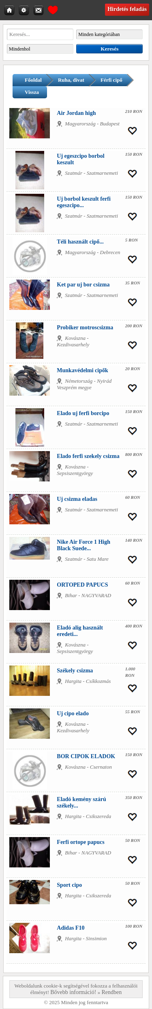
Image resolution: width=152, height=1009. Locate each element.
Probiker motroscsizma (85, 327)
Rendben (111, 992)
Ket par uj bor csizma (83, 285)
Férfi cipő (111, 80)
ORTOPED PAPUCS (82, 585)
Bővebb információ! (73, 992)
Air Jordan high (76, 113)
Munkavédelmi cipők (82, 370)
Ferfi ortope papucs (80, 842)
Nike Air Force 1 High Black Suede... (83, 545)
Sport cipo (69, 885)
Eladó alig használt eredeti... (80, 631)
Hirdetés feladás (127, 9)
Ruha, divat (71, 80)
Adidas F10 (70, 928)
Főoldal (33, 80)
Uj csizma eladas (77, 499)
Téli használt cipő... (80, 242)
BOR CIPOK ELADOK (86, 756)
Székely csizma (75, 671)
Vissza (32, 92)
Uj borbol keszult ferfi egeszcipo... (84, 202)
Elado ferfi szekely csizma (88, 456)
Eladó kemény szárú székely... (81, 802)
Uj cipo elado (73, 713)
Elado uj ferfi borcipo (83, 413)
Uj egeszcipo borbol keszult (80, 159)
